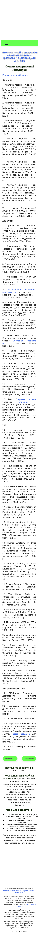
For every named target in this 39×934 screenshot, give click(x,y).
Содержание (29, 758)
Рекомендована (10, 75)
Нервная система (26, 399)
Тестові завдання (21, 734)
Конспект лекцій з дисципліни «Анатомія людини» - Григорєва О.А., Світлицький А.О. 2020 (19, 56)
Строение (23, 402)
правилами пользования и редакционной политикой (19, 892)
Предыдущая (10, 758)
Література (24, 75)
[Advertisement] (19, 20)
